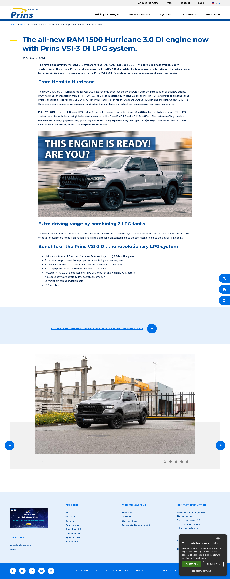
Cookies (140, 571)
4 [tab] (181, 461)
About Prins (212, 14)
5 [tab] (187, 461)
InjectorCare (73, 537)
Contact (185, 3)
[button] (203, 571)
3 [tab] (176, 461)
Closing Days (129, 521)
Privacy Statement (116, 571)
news (23, 24)
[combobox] (218, 538)
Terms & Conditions (85, 571)
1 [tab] (165, 461)
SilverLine (71, 521)
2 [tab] (170, 461)
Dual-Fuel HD (73, 533)
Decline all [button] (213, 564)
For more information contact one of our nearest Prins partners (97, 328)
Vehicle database (140, 14)
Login (201, 3)
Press (170, 3)
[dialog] (203, 555)
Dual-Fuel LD (73, 529)
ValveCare (71, 541)
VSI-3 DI (70, 516)
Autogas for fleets (148, 3)
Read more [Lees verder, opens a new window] (204, 558)
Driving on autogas (107, 14)
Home (13, 24)
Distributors (188, 14)
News (13, 549)
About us (126, 512)
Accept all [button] (192, 564)
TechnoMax (72, 525)
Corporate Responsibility (136, 525)
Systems (165, 14)
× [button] (222, 538)
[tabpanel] (115, 404)
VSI (67, 512)
